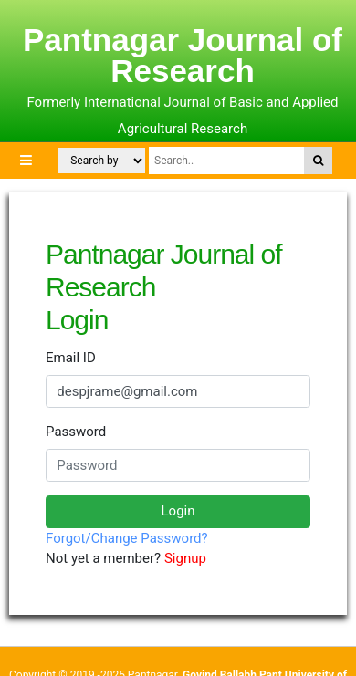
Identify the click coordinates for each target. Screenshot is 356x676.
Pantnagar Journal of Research (182, 55)
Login (178, 511)
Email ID (71, 357)
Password (76, 431)
